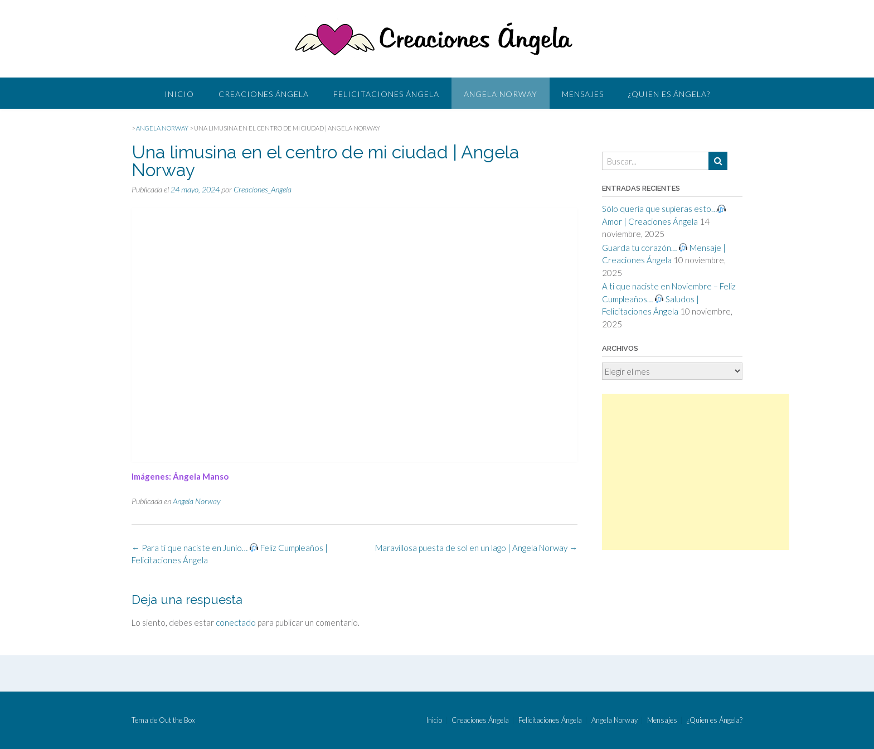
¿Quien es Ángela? (669, 94)
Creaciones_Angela (263, 189)
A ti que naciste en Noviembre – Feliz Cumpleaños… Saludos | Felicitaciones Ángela (669, 298)
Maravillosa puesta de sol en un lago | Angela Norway (476, 548)
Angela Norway (500, 94)
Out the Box (177, 720)
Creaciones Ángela (264, 94)
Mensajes (583, 94)
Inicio (179, 94)
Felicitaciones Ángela (386, 94)
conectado (236, 622)
